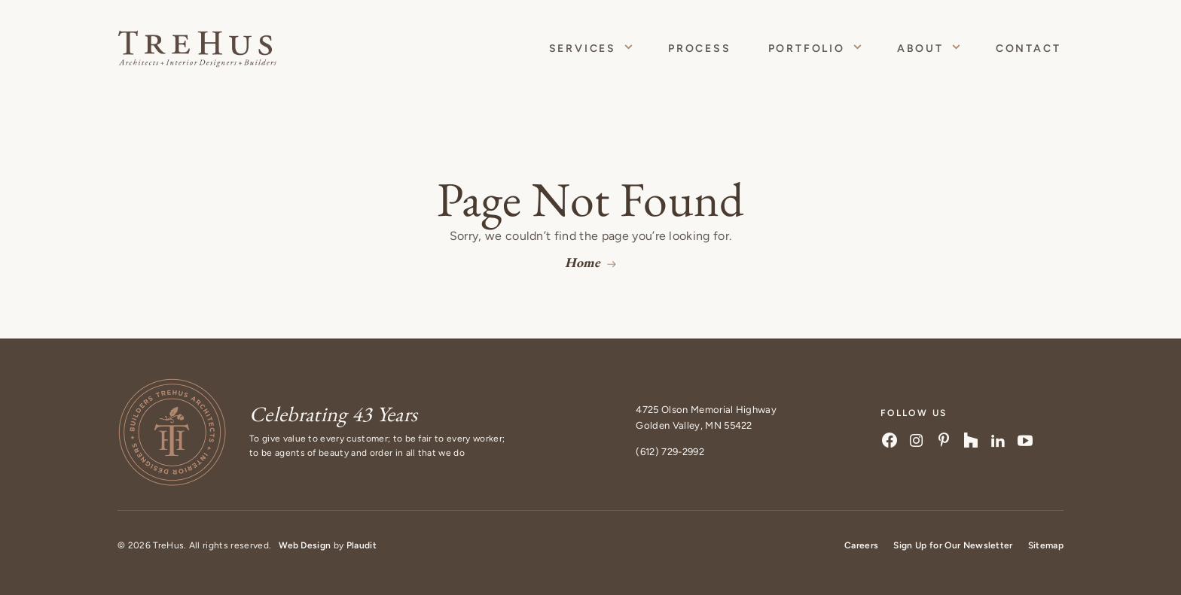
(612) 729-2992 (669, 451)
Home (582, 262)
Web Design (305, 545)
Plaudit (361, 545)
